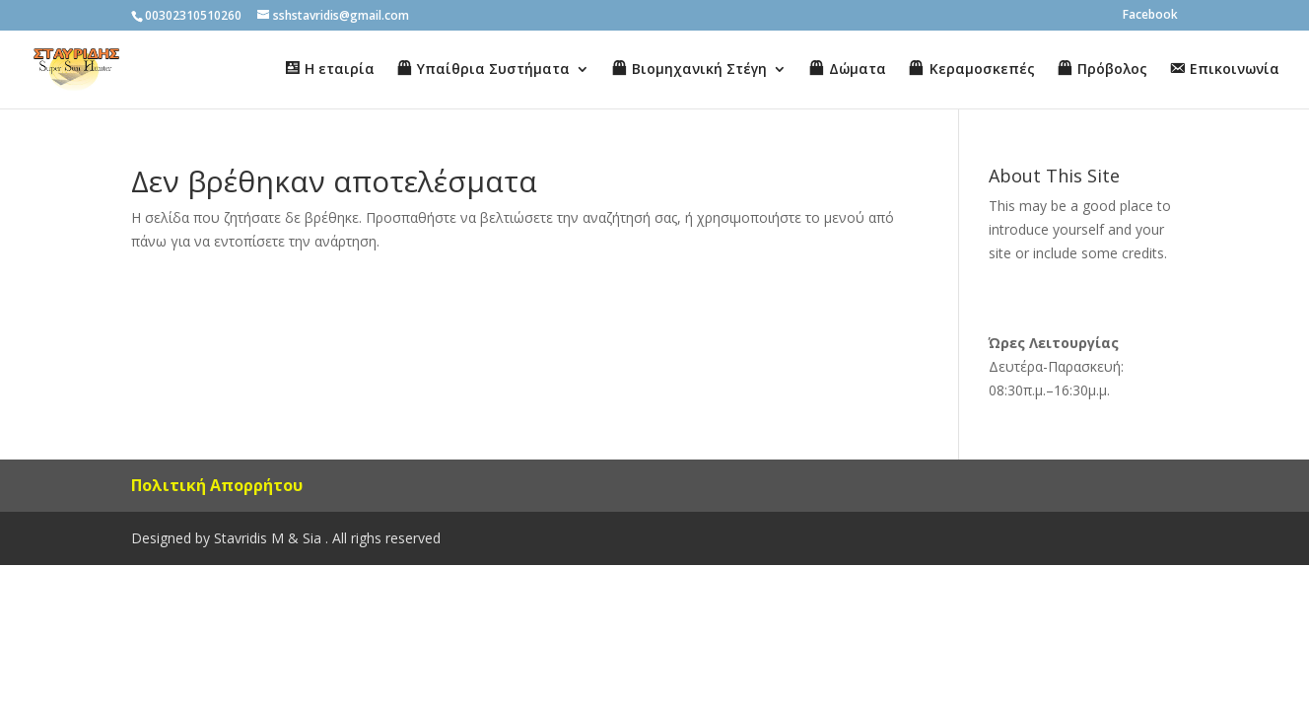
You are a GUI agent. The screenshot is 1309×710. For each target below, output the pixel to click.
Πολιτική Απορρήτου (217, 485)
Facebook (1150, 16)
